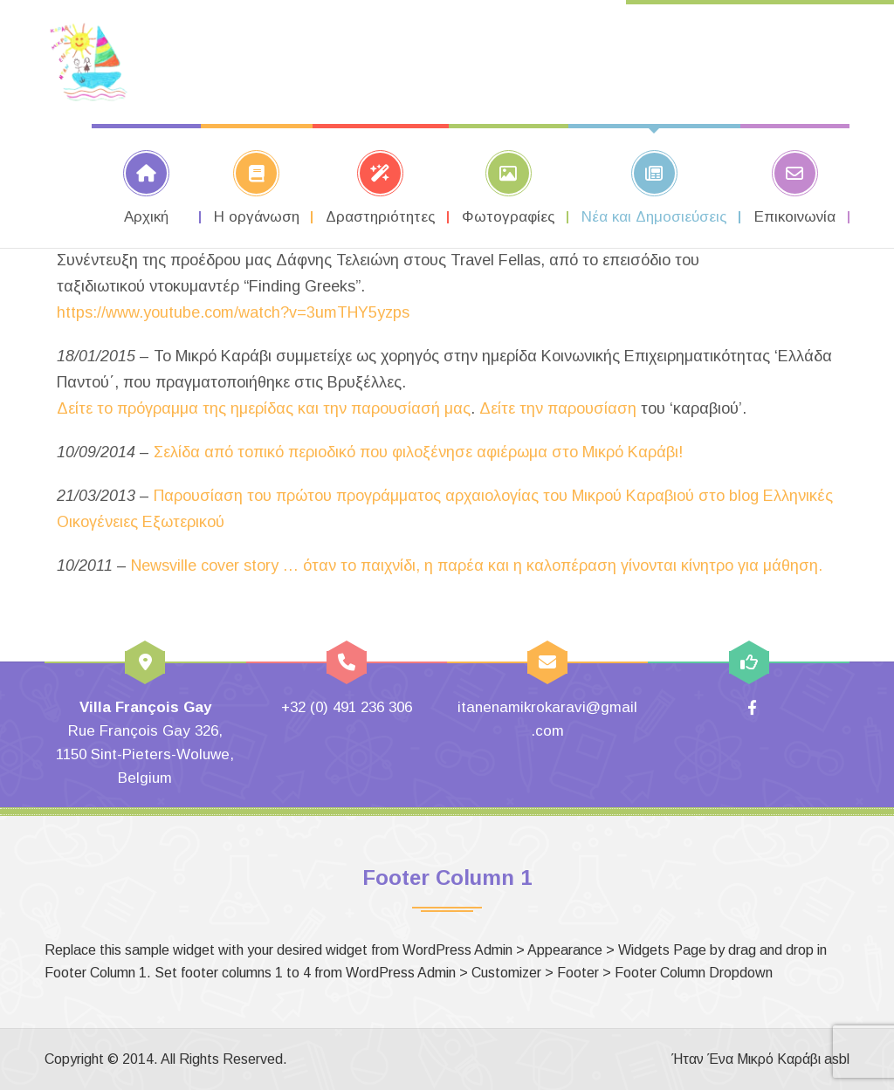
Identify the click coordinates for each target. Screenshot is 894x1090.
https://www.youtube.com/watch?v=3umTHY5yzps (233, 312)
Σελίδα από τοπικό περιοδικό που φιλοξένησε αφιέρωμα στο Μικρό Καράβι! (418, 452)
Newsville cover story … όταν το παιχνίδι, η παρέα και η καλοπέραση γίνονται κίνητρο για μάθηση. (476, 565)
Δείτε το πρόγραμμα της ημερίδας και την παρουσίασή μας (264, 408)
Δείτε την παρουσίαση (557, 408)
